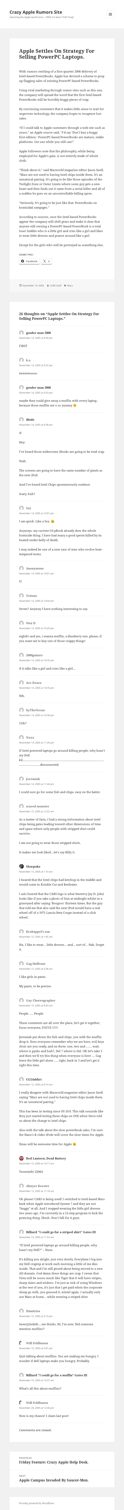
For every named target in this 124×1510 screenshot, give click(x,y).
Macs (70, 285)
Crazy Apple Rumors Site (36, 12)
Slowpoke (33, 866)
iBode (30, 419)
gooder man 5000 (38, 333)
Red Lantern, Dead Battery (46, 1158)
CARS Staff (55, 285)
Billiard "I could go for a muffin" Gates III (56, 1375)
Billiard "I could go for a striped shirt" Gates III (61, 1232)
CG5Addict (34, 1079)
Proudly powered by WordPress (36, 1503)
